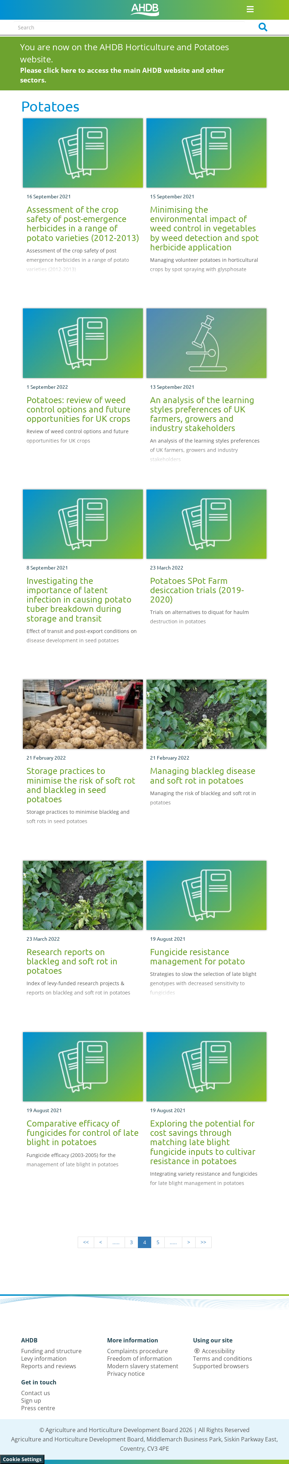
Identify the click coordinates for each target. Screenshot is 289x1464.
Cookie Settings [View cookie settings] (22, 1459)
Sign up (31, 1400)
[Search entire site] (129, 27)
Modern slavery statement (142, 1366)
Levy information (44, 1359)
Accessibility (218, 1351)
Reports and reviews (48, 1366)
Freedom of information (139, 1359)
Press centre (38, 1408)
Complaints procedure (137, 1351)
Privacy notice (126, 1374)
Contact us (35, 1393)
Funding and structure (51, 1351)
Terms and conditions (222, 1359)
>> (203, 1242)
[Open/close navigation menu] (250, 9)
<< (86, 1242)
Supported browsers (221, 1366)
